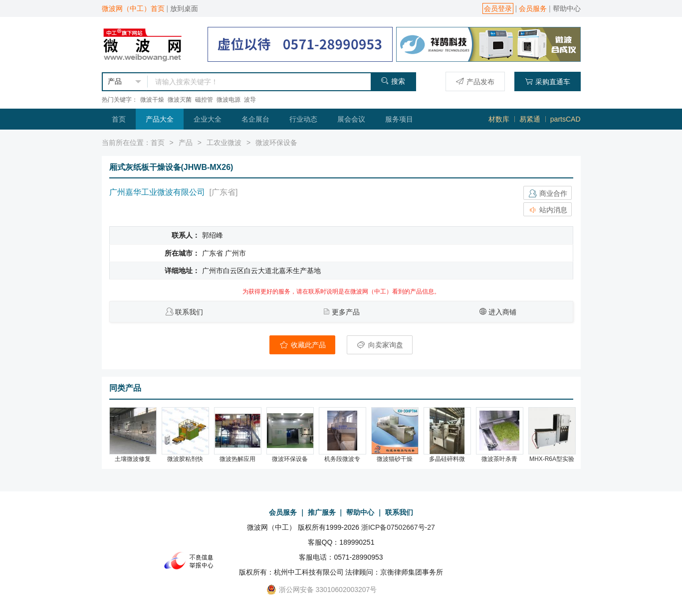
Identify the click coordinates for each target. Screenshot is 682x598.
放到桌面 (184, 8)
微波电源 (228, 99)
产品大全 (160, 119)
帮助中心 (567, 8)
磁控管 (204, 99)
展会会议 (351, 119)
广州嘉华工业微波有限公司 (157, 192)
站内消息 (548, 210)
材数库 (498, 119)
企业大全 (208, 119)
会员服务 (533, 8)
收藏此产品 (302, 345)
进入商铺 (502, 312)
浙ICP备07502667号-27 (398, 527)
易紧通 (529, 119)
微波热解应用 (237, 458)
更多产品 (346, 312)
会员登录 (498, 8)
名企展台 (255, 119)
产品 (186, 143)
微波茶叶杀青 (499, 458)
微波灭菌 (180, 99)
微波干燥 (152, 99)
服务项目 (399, 119)
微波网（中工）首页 (133, 8)
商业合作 (548, 193)
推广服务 (322, 512)
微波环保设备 (276, 143)
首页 (119, 119)
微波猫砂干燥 (395, 458)
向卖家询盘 (379, 345)
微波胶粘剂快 (185, 458)
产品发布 (475, 81)
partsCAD (565, 119)
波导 (250, 99)
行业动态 (303, 119)
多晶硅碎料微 (447, 458)
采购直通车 (547, 81)
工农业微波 (224, 143)
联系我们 (189, 312)
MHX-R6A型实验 (551, 458)
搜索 (393, 81)
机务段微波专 (342, 458)
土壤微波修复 (133, 458)
